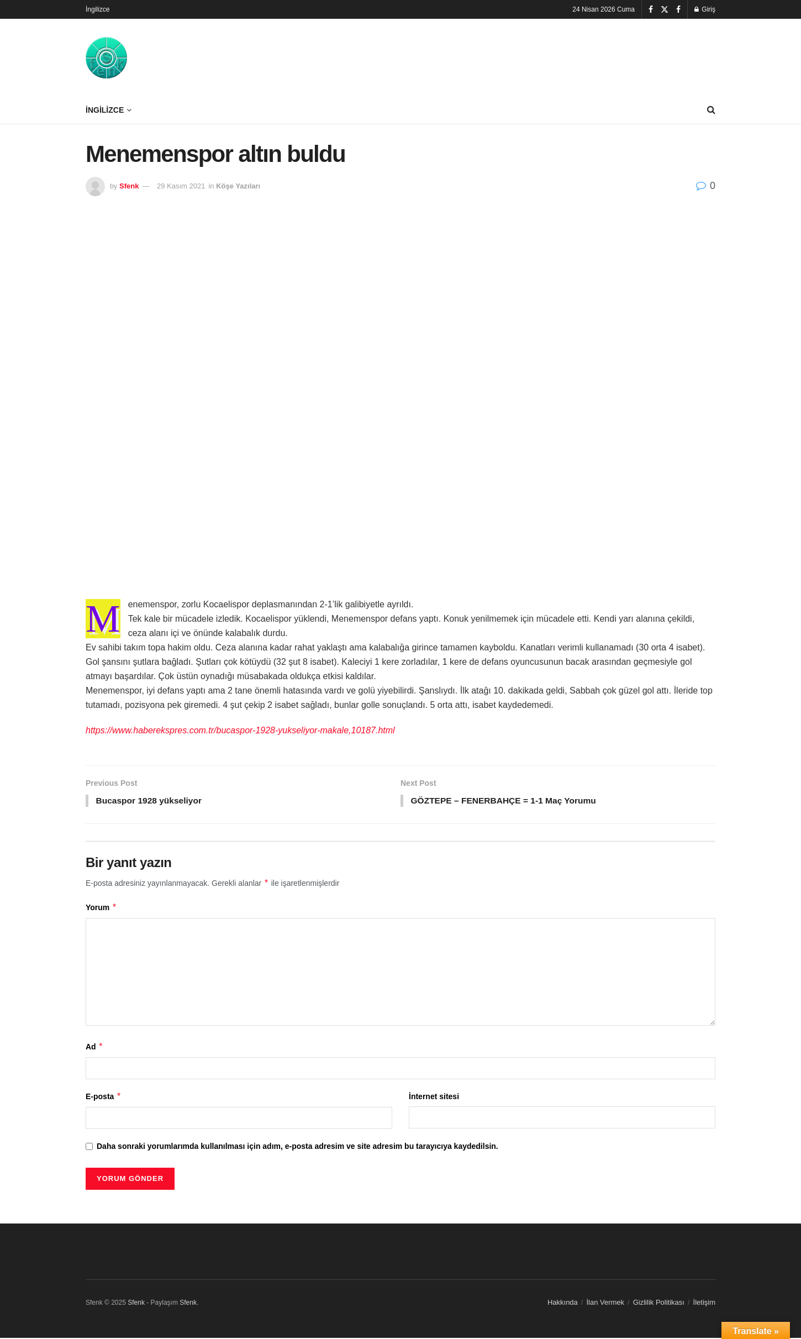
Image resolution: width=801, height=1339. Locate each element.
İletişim (704, 1303)
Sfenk (129, 186)
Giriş (704, 9)
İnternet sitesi (434, 1097)
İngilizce (97, 9)
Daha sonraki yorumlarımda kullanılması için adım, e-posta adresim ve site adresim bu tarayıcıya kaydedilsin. (297, 1147)
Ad (94, 1047)
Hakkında (562, 1303)
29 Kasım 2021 (181, 186)
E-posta (104, 1097)
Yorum (101, 908)
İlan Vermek (605, 1303)
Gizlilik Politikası (658, 1303)
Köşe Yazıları (238, 186)
